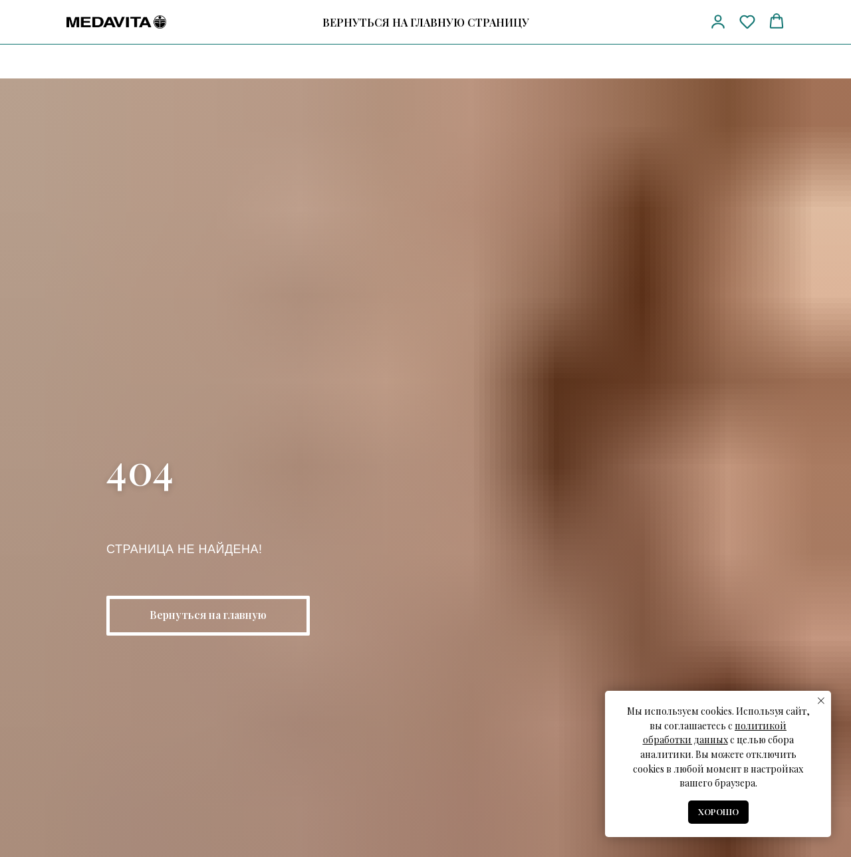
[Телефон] (632, 22)
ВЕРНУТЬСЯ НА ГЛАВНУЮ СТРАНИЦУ (425, 22)
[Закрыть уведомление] (821, 700)
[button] (718, 21)
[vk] (681, 22)
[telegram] (657, 22)
